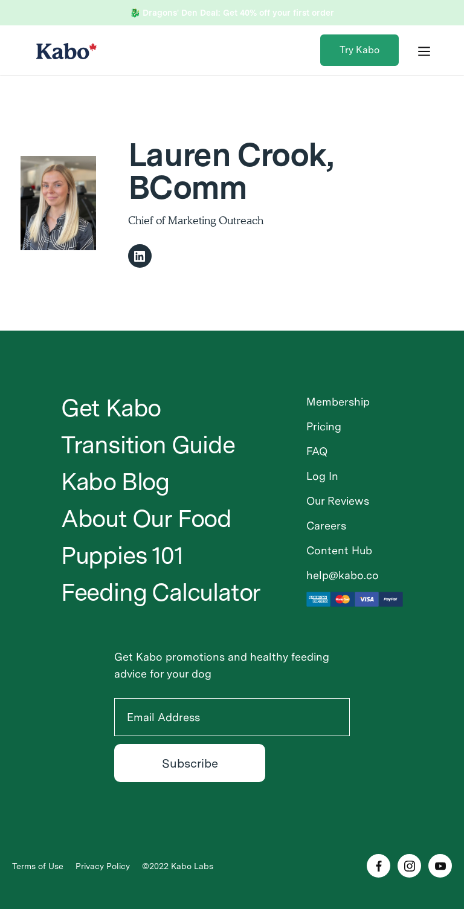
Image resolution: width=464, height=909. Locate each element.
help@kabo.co (342, 575)
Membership (338, 401)
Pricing (323, 426)
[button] (424, 50)
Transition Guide (148, 444)
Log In (322, 476)
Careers (326, 525)
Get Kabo (111, 407)
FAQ (316, 451)
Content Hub (339, 550)
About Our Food (146, 518)
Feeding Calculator (160, 592)
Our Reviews (337, 500)
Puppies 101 (122, 555)
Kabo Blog (115, 481)
